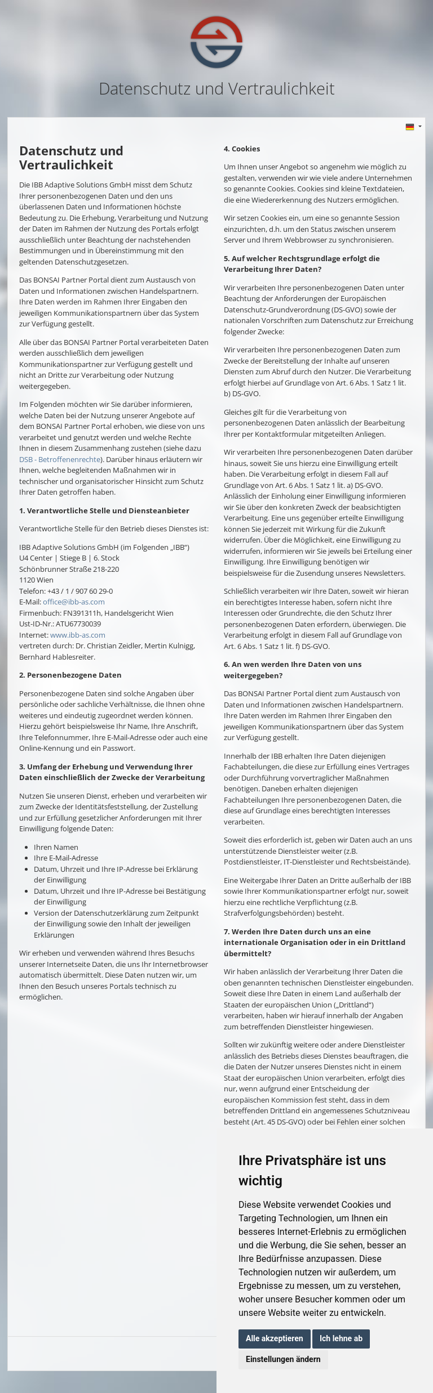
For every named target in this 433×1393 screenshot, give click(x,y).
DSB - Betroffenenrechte (59, 459)
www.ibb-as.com (77, 635)
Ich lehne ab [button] (341, 1338)
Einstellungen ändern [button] (283, 1359)
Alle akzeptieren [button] (274, 1338)
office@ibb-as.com (74, 602)
